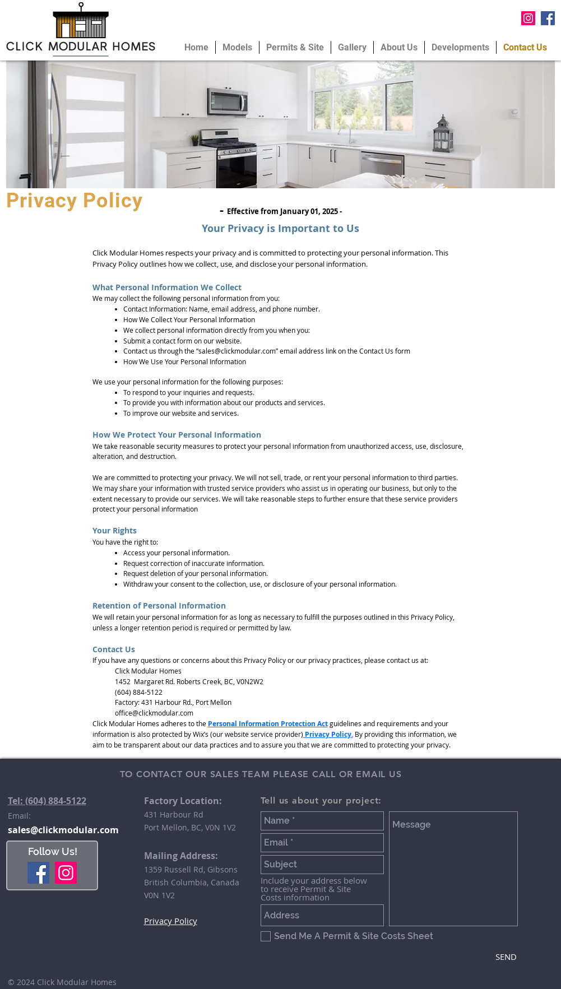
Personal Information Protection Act (268, 723)
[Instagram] (66, 873)
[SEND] (506, 956)
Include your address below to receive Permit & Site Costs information (314, 889)
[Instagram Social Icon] (528, 18)
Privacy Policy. (328, 734)
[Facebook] (38, 873)
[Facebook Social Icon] (548, 18)
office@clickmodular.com (154, 712)
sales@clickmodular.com (237, 350)
